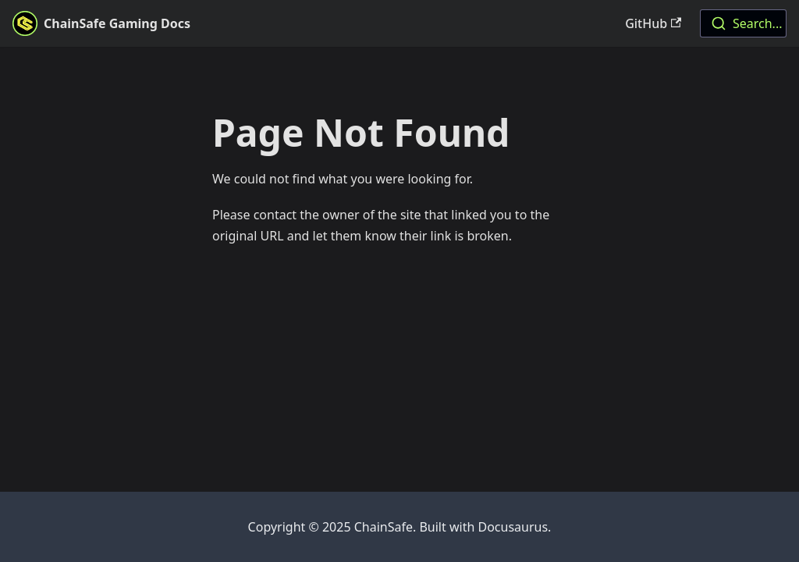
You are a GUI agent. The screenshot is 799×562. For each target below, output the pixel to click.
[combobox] (743, 23)
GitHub (653, 23)
